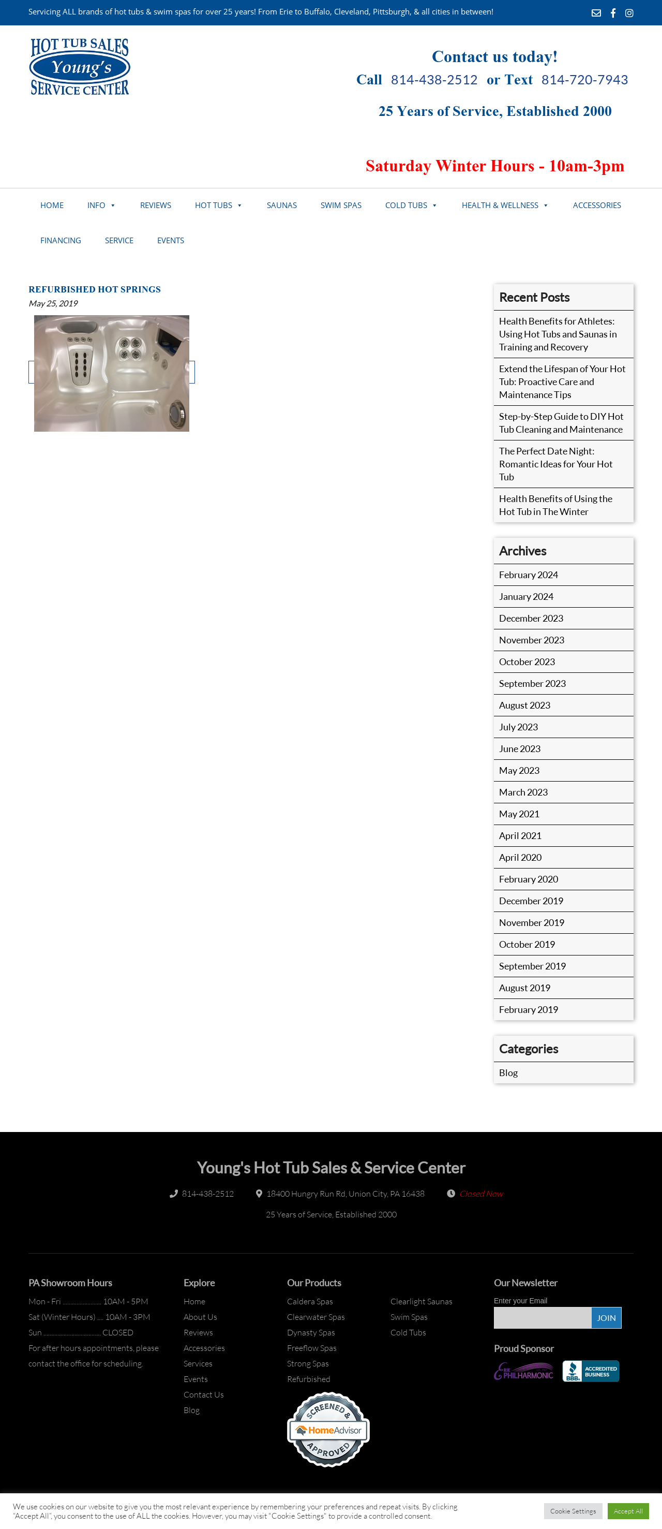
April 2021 (520, 835)
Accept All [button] (628, 1511)
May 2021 (519, 813)
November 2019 (531, 922)
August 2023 (524, 705)
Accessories (597, 205)
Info (96, 205)
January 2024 (526, 596)
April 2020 (520, 857)
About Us (200, 1317)
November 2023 (531, 639)
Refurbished (308, 1379)
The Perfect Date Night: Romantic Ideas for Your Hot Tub (556, 463)
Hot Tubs (213, 205)
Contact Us (204, 1394)
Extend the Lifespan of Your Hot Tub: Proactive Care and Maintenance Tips (562, 381)
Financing (60, 240)
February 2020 (528, 879)
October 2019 (527, 944)
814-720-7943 (584, 79)
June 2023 (519, 748)
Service (119, 240)
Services (198, 1363)
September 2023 (532, 683)
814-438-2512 (434, 79)
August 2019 (524, 987)
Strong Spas (308, 1363)
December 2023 (531, 618)
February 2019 (528, 1009)
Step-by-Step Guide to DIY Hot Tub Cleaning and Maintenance (561, 422)
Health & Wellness (500, 205)
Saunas (282, 205)
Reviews (155, 205)
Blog (508, 1072)
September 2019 (532, 966)
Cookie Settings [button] (573, 1511)
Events (170, 240)
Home (52, 205)
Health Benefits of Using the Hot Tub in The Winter (555, 505)
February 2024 (528, 574)
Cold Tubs (406, 205)
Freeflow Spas (312, 1348)
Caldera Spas (310, 1301)
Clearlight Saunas (421, 1301)
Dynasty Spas (311, 1332)
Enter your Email (520, 1301)
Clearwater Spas (316, 1317)
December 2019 (531, 900)
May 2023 (519, 770)
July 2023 (518, 726)
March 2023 (523, 792)
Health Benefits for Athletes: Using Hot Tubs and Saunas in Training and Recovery (558, 333)
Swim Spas (341, 205)
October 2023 (527, 661)
